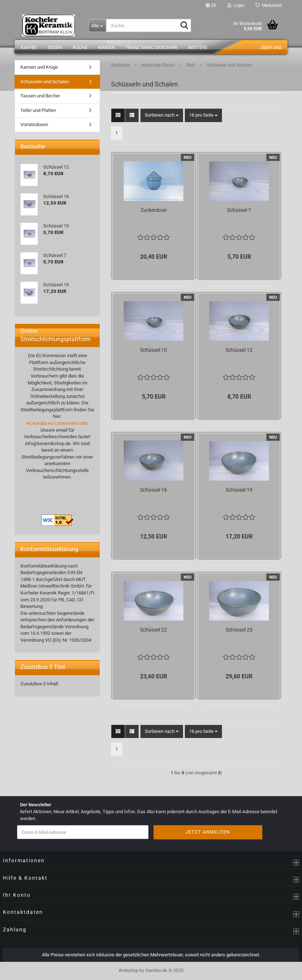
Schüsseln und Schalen (44, 81)
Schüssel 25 (239, 630)
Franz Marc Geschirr (151, 47)
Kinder (106, 47)
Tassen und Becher (40, 95)
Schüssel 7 (239, 210)
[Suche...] (97, 25)
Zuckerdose (153, 210)
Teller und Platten (38, 110)
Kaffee (29, 47)
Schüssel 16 (153, 490)
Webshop (128, 970)
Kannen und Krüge (39, 67)
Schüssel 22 (153, 630)
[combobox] (161, 115)
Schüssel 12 (239, 350)
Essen (55, 47)
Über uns (271, 47)
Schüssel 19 (239, 490)
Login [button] (236, 5)
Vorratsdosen (34, 124)
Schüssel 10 (153, 350)
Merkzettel (268, 5)
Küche (80, 47)
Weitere (197, 47)
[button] (211, 5)
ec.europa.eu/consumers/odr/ (57, 423)
